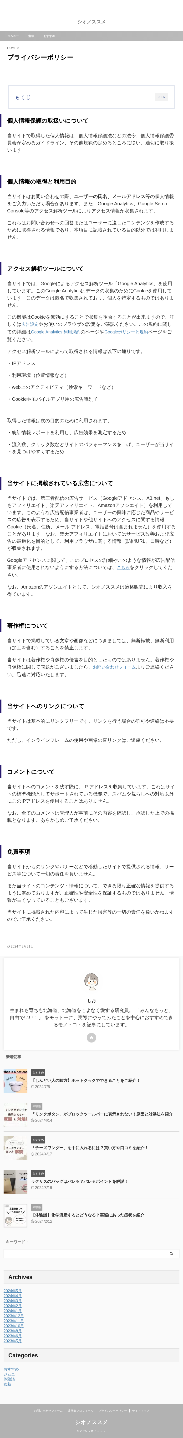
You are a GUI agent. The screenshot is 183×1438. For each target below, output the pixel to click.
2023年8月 (13, 1333)
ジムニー (15, 36)
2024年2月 (13, 1308)
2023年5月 (13, 1343)
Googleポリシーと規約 (135, 331)
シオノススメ (91, 21)
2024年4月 (13, 1298)
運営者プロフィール (80, 1410)
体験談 (9, 1382)
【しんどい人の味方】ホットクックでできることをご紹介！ (89, 1078)
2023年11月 (14, 1323)
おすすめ (54, 36)
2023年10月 (14, 1328)
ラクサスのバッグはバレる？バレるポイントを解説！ (82, 1183)
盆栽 (35, 36)
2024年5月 (13, 1293)
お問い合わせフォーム (117, 665)
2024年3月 (13, 1303)
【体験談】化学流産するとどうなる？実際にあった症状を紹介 (91, 1217)
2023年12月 (14, 1318)
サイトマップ (140, 1410)
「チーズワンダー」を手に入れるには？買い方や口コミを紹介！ (93, 1150)
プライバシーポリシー (112, 1410)
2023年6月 (13, 1338)
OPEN (161, 97)
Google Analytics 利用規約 (59, 331)
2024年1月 (13, 1313)
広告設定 (31, 324)
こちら (124, 566)
